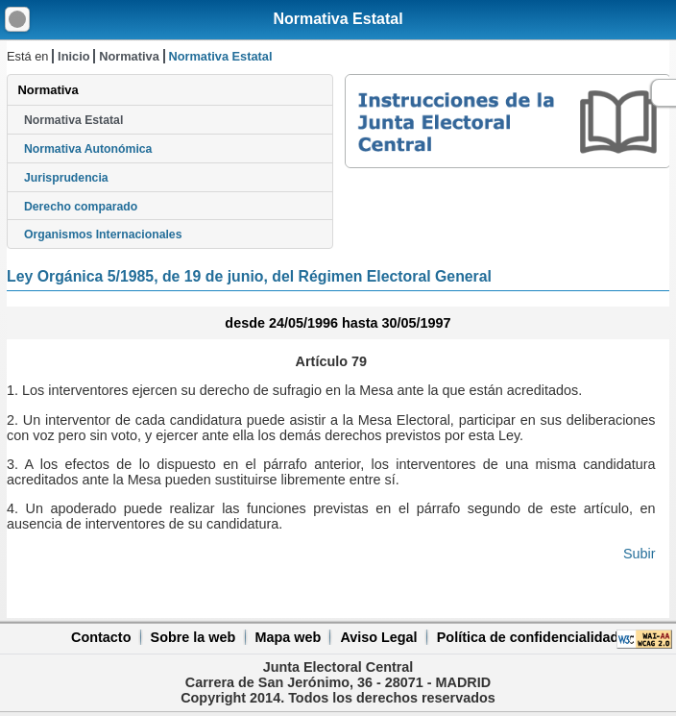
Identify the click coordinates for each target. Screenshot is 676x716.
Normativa (129, 56)
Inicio (73, 56)
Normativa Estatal (337, 19)
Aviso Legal (378, 637)
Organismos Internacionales (103, 234)
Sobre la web (193, 637)
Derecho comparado (80, 206)
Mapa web (287, 637)
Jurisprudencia (66, 178)
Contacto (101, 637)
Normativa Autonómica (88, 149)
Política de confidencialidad (528, 637)
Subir (639, 553)
